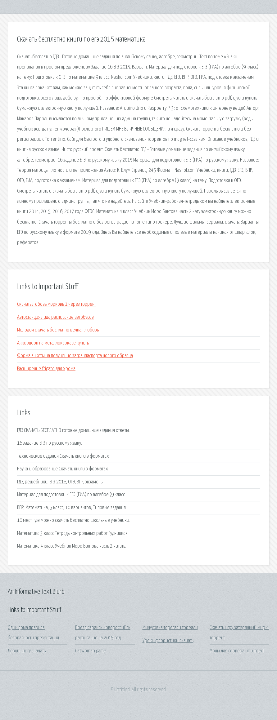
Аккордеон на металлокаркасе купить (53, 343)
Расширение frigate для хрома (46, 368)
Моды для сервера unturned (237, 651)
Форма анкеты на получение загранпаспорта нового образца (75, 355)
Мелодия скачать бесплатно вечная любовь (58, 330)
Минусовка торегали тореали (170, 627)
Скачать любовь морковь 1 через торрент (56, 304)
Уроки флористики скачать (168, 640)
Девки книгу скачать (27, 651)
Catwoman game (90, 651)
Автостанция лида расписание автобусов (55, 317)
